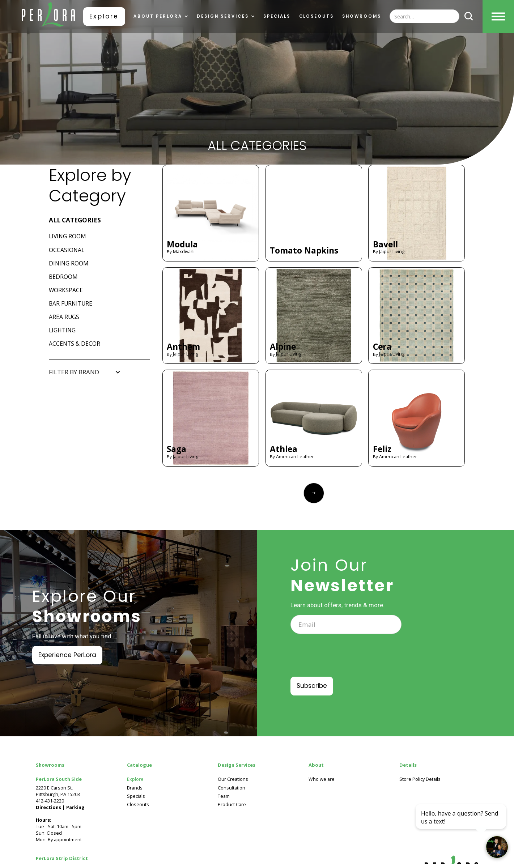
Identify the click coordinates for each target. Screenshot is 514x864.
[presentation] (345, 660)
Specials (276, 16)
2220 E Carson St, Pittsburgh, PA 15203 (58, 790)
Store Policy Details (420, 779)
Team (224, 796)
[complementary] (461, 824)
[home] (48, 16)
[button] (161, 16)
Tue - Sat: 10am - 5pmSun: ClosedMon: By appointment (60, 823)
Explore (104, 16)
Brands (135, 788)
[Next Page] (313, 493)
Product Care (232, 804)
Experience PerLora (67, 655)
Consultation (231, 788)
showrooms (361, 16)
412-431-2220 (50, 800)
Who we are (322, 779)
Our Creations (233, 779)
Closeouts (315, 16)
